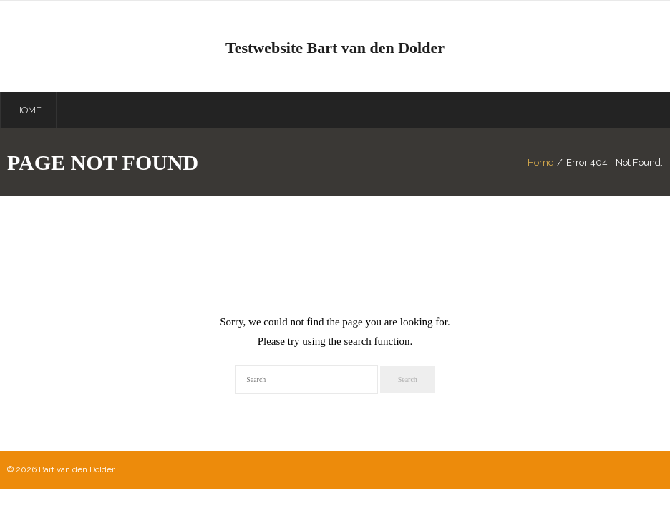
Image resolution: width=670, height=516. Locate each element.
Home (540, 162)
